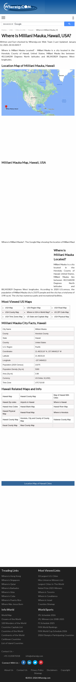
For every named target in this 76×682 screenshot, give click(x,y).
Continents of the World (12, 635)
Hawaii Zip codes (9, 402)
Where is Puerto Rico (11, 600)
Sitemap (38, 673)
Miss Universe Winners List (50, 580)
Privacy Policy (37, 670)
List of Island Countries (12, 643)
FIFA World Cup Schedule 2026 (52, 631)
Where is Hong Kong (11, 576)
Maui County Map (27, 425)
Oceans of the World (11, 619)
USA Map (9, 308)
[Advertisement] (38, 138)
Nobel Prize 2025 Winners (50, 588)
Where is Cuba (8, 596)
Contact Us (22, 670)
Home (4, 30)
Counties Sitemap (46, 604)
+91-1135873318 (12, 656)
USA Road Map (60, 308)
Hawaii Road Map (27, 412)
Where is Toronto (46, 592)
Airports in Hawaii (27, 402)
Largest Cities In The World (51, 584)
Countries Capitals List (12, 627)
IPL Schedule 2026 (46, 615)
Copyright (65, 670)
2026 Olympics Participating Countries (56, 635)
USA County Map (12, 312)
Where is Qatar (8, 584)
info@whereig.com (34, 656)
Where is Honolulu (61, 412)
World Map (6, 615)
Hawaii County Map (28, 396)
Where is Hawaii (60, 402)
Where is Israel (45, 600)
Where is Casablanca (47, 596)
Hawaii (30, 30)
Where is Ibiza (8, 592)
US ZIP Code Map (61, 312)
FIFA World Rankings (47, 627)
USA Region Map (34, 308)
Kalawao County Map (62, 420)
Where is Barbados (10, 588)
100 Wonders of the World (13, 623)
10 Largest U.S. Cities (48, 576)
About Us (8, 670)
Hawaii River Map (61, 407)
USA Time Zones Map (14, 317)
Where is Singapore (10, 580)
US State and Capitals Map (37, 317)
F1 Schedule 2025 (46, 623)
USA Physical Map (61, 317)
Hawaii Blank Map (27, 407)
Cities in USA (20, 30)
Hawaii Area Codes (10, 407)
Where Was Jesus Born (12, 604)
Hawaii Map (7, 396)
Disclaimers (52, 670)
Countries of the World (12, 631)
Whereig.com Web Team (40, 42)
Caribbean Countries (11, 639)
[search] (32, 24)
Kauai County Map (10, 425)
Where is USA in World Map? (38, 312)
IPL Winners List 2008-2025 (51, 619)
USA (11, 30)
